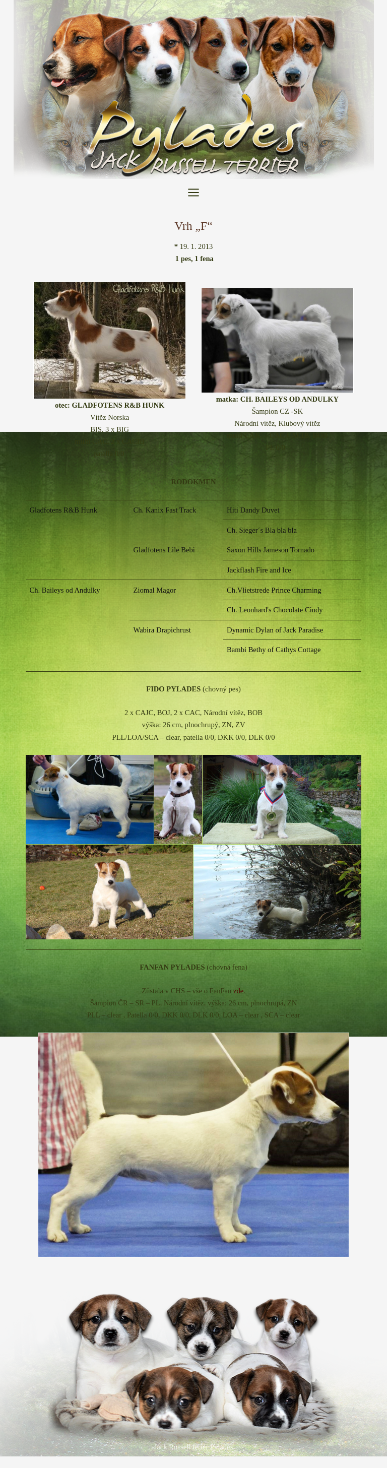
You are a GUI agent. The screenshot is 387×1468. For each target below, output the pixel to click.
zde (238, 991)
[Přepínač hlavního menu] (193, 192)
